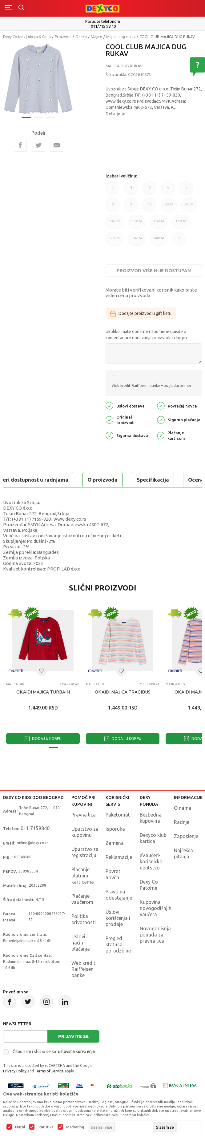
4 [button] (131, 190)
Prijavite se (73, 1036)
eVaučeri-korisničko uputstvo (151, 861)
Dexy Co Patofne (149, 885)
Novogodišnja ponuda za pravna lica (155, 935)
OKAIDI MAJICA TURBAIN (43, 691)
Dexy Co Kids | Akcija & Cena (27, 37)
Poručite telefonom (102, 21)
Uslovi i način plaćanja (80, 943)
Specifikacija (153, 480)
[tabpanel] (38, 78)
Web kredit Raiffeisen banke (83, 969)
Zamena (115, 843)
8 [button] (112, 207)
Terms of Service (49, 1071)
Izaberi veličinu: (121, 175)
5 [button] (149, 190)
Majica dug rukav (120, 37)
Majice (96, 37)
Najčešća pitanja (183, 853)
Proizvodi (63, 37)
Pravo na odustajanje (119, 894)
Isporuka (115, 829)
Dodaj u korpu (43, 739)
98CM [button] (189, 207)
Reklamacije (119, 857)
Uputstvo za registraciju (84, 852)
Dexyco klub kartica (153, 838)
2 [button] (179, 241)
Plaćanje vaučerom (82, 899)
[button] (41, 671)
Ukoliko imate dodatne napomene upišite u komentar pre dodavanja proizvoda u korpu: (147, 334)
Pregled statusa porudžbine (118, 944)
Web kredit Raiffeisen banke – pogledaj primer (151, 386)
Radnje (181, 822)
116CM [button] (158, 224)
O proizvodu (102, 480)
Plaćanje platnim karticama (82, 876)
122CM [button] (180, 224)
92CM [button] (168, 207)
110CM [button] (136, 224)
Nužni (20, 1127)
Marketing (75, 1127)
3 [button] (112, 190)
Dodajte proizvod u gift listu (140, 313)
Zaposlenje (186, 836)
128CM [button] (114, 241)
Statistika (46, 1127)
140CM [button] (158, 241)
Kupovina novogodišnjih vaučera (155, 908)
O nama (182, 808)
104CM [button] (114, 224)
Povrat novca (113, 874)
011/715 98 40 (103, 26)
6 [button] (167, 190)
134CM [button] (136, 241)
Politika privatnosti (83, 919)
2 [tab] (38, 117)
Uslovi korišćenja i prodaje (118, 918)
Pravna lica (83, 814)
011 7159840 (35, 828)
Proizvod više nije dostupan (154, 270)
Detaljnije (115, 113)
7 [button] (186, 190)
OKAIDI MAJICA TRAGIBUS (123, 691)
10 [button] (149, 207)
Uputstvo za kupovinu (84, 832)
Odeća (81, 37)
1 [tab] (26, 117)
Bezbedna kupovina (151, 818)
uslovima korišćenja (76, 1051)
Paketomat (118, 814)
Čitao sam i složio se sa (54, 1051)
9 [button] (131, 207)
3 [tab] (50, 117)
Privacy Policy (14, 1071)
